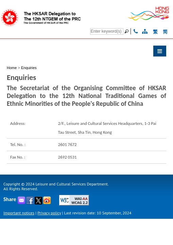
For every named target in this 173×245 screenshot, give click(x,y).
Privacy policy (49, 212)
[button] (86, 53)
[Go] (127, 31)
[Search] (106, 31)
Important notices (18, 212)
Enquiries (29, 68)
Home (12, 68)
